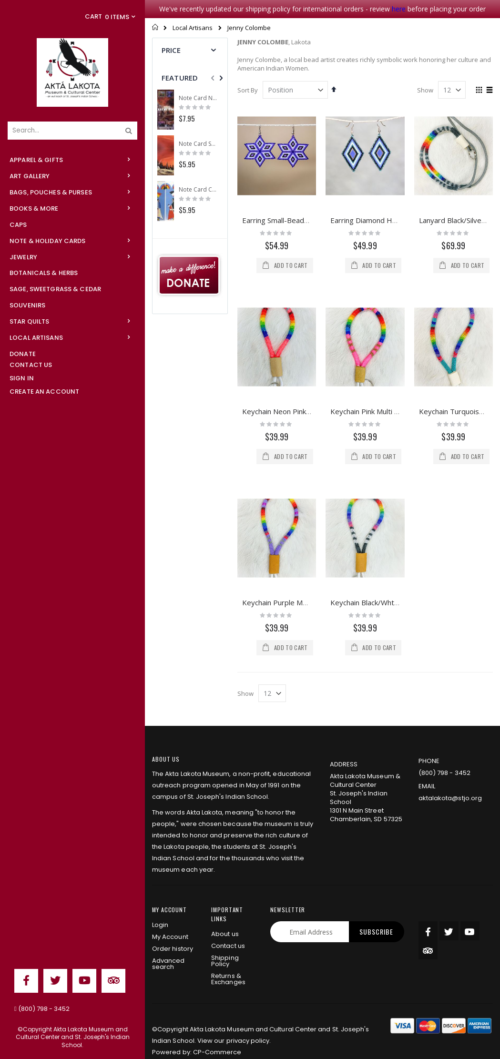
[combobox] (72, 130)
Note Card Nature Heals (198, 98)
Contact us (228, 933)
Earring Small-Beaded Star (285, 220)
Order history (172, 936)
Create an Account (44, 391)
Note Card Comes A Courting (198, 189)
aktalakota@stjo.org (450, 785)
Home (155, 27)
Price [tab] (171, 50)
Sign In (22, 378)
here (399, 8)
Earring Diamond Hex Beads (376, 220)
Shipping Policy (225, 949)
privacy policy (248, 1028)
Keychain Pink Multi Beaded (375, 411)
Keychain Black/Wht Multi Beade (382, 521)
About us (225, 922)
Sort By (247, 90)
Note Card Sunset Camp (198, 144)
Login (160, 912)
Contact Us (31, 364)
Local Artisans (193, 28)
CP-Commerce (217, 1040)
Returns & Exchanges (228, 967)
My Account (170, 924)
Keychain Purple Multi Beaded (291, 521)
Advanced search (168, 951)
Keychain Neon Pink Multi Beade (294, 411)
